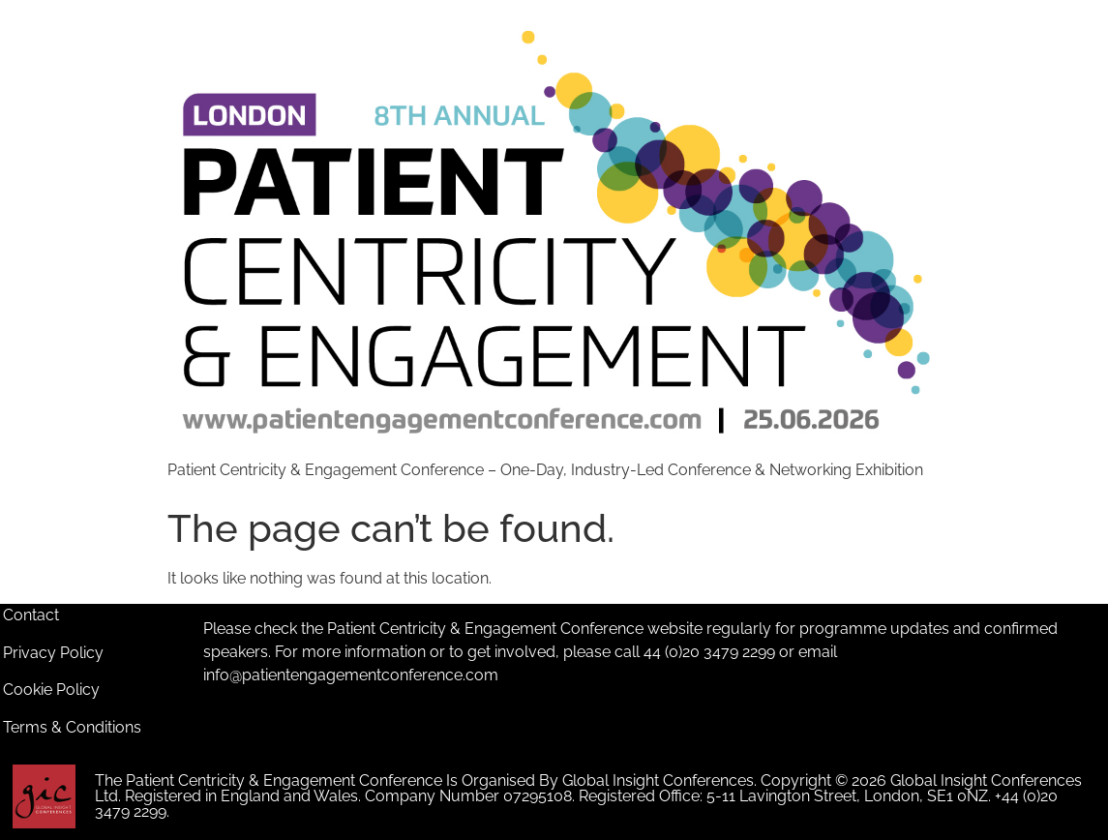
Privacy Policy (53, 653)
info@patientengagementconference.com (350, 675)
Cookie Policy (51, 689)
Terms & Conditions (72, 727)
